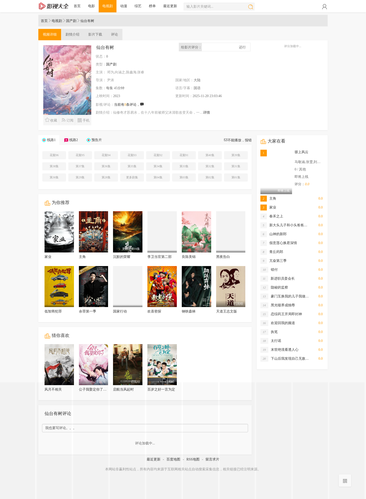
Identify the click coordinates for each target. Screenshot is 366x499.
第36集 (106, 166)
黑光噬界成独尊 (277, 305)
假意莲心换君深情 (278, 243)
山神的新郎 (273, 234)
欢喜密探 (154, 311)
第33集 (184, 166)
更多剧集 (132, 177)
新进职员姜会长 (277, 278)
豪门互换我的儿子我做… (284, 296)
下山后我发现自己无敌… (284, 358)
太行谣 (270, 340)
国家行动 (120, 311)
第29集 (80, 177)
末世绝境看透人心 (279, 349)
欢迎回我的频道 (277, 323)
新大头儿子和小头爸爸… (283, 225)
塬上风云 (301, 152)
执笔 (269, 332)
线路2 (73, 140)
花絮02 (158, 155)
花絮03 (132, 155)
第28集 (106, 177)
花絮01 (184, 155)
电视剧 (107, 6)
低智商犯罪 (53, 311)
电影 (91, 6)
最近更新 (170, 6)
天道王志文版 (226, 311)
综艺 (138, 6)
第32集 (210, 166)
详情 (206, 112)
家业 (48, 257)
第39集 (235, 155)
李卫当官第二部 (159, 257)
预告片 (97, 140)
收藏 (51, 120)
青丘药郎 (271, 252)
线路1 (51, 140)
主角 (82, 257)
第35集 (132, 166)
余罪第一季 (87, 311)
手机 (83, 120)
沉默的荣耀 (121, 257)
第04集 (158, 177)
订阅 (67, 120)
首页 (77, 6)
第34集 (158, 166)
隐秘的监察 (274, 287)
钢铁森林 (189, 311)
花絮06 (54, 155)
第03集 (184, 177)
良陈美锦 (189, 257)
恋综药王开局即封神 (281, 314)
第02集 (210, 177)
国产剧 (71, 21)
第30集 (54, 177)
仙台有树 (87, 21)
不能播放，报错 (238, 140)
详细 (50, 34)
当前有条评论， (129, 104)
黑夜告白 (223, 257)
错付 (269, 269)
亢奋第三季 (273, 260)
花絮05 (80, 155)
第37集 (80, 166)
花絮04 (106, 155)
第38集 (54, 166)
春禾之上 (271, 216)
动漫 (123, 6)
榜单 (152, 6)
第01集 (235, 177)
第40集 (210, 155)
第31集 (235, 166)
